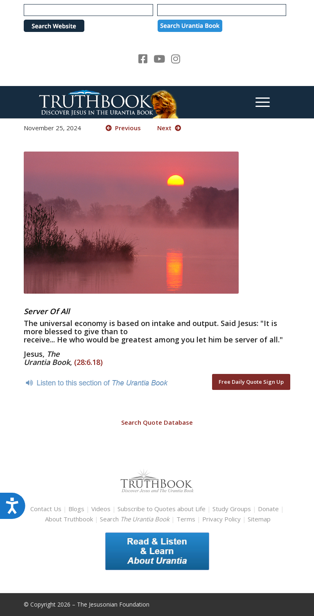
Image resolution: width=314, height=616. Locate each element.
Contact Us (45, 509)
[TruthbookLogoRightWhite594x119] (130, 102)
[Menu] (258, 102)
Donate (268, 509)
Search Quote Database (157, 422)
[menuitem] (258, 102)
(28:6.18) (88, 362)
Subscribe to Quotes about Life (161, 509)
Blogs (76, 509)
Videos (101, 509)
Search (135, 519)
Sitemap (259, 519)
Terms (185, 519)
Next (169, 128)
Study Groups (232, 509)
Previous (123, 128)
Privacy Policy (221, 519)
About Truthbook (69, 519)
